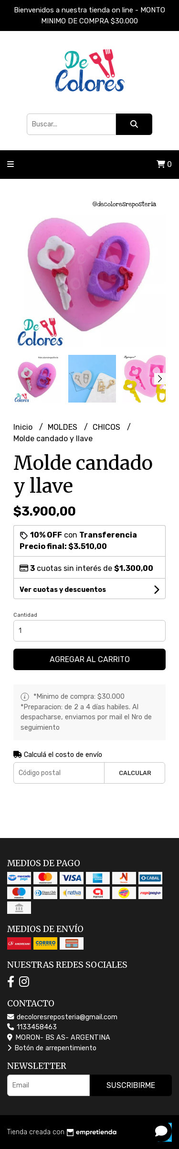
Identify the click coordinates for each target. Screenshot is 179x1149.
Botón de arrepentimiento (51, 1048)
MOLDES (63, 427)
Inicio (23, 427)
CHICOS (107, 427)
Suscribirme (130, 1085)
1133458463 (32, 1027)
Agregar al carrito (90, 659)
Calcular (135, 772)
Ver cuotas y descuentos (63, 590)
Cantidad (25, 615)
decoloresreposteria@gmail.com (62, 1017)
